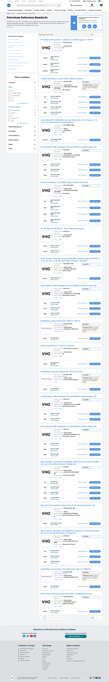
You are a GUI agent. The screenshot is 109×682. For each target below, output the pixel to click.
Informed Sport (46, 665)
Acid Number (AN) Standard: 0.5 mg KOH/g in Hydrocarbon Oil (68, 147)
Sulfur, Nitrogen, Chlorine (15, 66)
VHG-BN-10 (66, 536)
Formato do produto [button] (22, 107)
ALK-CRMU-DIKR (67, 572)
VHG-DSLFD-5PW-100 (69, 508)
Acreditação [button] (22, 131)
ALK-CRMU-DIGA (67, 374)
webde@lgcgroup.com (90, 1)
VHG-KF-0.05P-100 (68, 596)
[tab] (22, 82)
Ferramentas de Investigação (26, 648)
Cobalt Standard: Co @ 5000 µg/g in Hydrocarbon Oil (64, 182)
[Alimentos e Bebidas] (18, 652)
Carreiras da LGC (46, 652)
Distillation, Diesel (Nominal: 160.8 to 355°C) (60, 321)
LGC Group (45, 648)
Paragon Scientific (62, 325)
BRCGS (44, 661)
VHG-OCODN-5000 (68, 185)
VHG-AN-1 (66, 429)
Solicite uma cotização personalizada (76, 661)
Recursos (24, 1)
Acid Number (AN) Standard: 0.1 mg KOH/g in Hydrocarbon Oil (68, 285)
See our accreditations (93, 22)
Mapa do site (70, 659)
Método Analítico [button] (22, 140)
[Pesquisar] (59, 5)
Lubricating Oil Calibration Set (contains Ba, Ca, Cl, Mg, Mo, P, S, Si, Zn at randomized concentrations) (69, 121)
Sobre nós (10, 1)
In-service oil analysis (14, 50)
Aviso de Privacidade (64, 678)
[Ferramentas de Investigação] (18, 649)
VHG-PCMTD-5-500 (68, 263)
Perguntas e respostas (72, 652)
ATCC (43, 659)
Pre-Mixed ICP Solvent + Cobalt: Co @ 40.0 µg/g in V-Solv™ (67, 40)
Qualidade (17, 1)
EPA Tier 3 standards (14, 42)
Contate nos (41, 1)
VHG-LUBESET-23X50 (68, 125)
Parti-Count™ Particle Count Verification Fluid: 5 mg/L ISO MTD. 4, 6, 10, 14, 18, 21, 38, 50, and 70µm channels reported (70, 259)
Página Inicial (11, 13)
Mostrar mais (23, 103)
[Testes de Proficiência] (18, 660)
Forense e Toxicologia (25, 656)
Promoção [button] (22, 82)
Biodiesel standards (14, 39)
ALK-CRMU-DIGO (67, 324)
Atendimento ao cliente (72, 648)
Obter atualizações (75, 636)
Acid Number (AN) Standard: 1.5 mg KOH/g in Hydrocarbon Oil (68, 396)
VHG (58, 44)
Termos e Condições (52, 678)
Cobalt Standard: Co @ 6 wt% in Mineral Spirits (62, 78)
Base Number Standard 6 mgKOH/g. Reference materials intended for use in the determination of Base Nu (70, 463)
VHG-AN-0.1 (66, 288)
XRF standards (12, 69)
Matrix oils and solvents (15, 53)
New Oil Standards (13, 59)
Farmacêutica (23, 650)
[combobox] (39, 5)
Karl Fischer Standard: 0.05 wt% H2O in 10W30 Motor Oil (66, 594)
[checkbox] (9, 90)
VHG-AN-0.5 (66, 150)
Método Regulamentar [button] (22, 127)
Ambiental (22, 654)
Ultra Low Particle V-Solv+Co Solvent (57, 345)
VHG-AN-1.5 (66, 399)
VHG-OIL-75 (66, 231)
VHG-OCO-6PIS (67, 81)
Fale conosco (70, 650)
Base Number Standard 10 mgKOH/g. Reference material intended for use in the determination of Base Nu (70, 532)
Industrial (22, 658)
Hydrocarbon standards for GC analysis (17, 46)
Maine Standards (46, 654)
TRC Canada (45, 667)
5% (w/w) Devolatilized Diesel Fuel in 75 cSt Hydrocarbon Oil (68, 505)
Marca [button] (22, 87)
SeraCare (44, 656)
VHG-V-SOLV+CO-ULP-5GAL (70, 348)
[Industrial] (18, 658)
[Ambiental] (18, 654)
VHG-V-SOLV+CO (67, 42)
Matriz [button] (22, 149)
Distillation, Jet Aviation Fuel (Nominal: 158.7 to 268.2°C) (66, 569)
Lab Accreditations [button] (22, 135)
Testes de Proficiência (25, 660)
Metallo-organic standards (16, 56)
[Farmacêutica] (18, 651)
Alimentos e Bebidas (24, 652)
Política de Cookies (75, 678)
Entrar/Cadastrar (82, 57)
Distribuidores (70, 654)
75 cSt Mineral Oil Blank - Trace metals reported (62, 228)
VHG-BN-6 (66, 467)
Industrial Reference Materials (26, 13)
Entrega (68, 656)
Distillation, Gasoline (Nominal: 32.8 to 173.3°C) (62, 371)
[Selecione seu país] (100, 1)
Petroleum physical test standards (18, 63)
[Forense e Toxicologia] (18, 656)
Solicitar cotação (95, 57)
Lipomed (44, 669)
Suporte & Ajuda (32, 1)
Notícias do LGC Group (47, 650)
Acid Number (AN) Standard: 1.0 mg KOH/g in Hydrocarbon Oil (68, 426)
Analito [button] (22, 144)
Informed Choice (46, 663)
